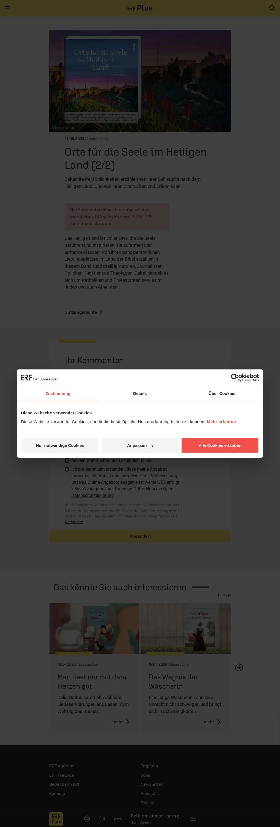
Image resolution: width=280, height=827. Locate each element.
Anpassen (140, 445)
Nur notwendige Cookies (60, 445)
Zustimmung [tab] (58, 393)
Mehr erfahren (221, 421)
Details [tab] (140, 393)
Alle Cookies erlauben (220, 445)
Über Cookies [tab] (222, 393)
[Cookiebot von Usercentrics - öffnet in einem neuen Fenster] (235, 378)
